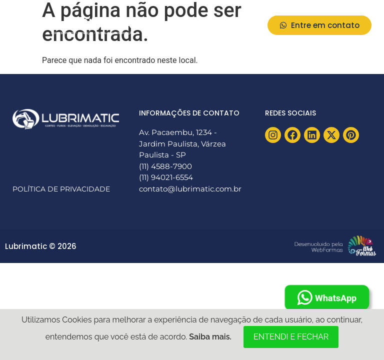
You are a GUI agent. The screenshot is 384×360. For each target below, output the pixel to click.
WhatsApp (326, 297)
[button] (246, 25)
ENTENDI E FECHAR (291, 337)
